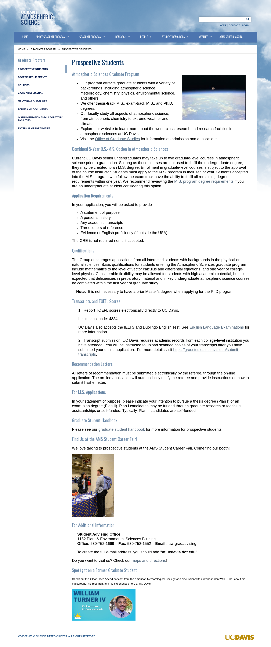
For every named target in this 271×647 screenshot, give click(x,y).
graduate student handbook (121, 429)
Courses (23, 85)
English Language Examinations (216, 327)
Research (120, 36)
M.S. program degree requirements (204, 181)
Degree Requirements (32, 77)
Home (223, 25)
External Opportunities (34, 128)
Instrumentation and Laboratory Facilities (40, 119)
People (144, 36)
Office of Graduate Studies (117, 139)
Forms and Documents (33, 109)
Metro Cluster (57, 636)
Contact (234, 25)
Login (245, 25)
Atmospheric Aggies (231, 36)
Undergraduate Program (50, 36)
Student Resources (173, 36)
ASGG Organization (30, 93)
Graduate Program (90, 36)
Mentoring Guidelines (32, 101)
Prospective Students (33, 69)
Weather (203, 36)
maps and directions (149, 560)
